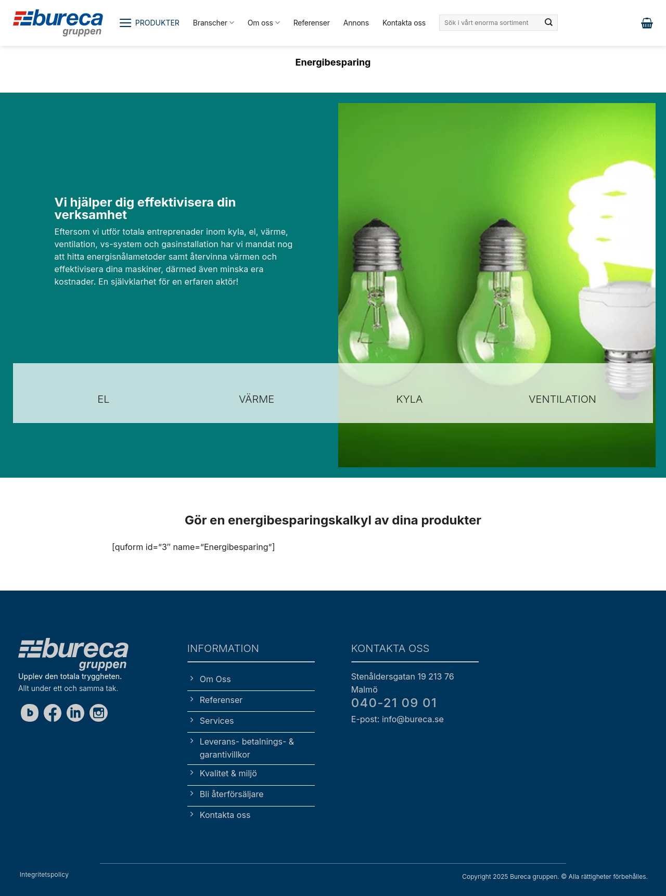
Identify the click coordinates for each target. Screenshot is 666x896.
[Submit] (549, 23)
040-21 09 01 (394, 702)
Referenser (311, 22)
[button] (149, 22)
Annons (356, 22)
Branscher (213, 23)
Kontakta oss (404, 22)
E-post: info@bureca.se (397, 719)
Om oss (264, 23)
